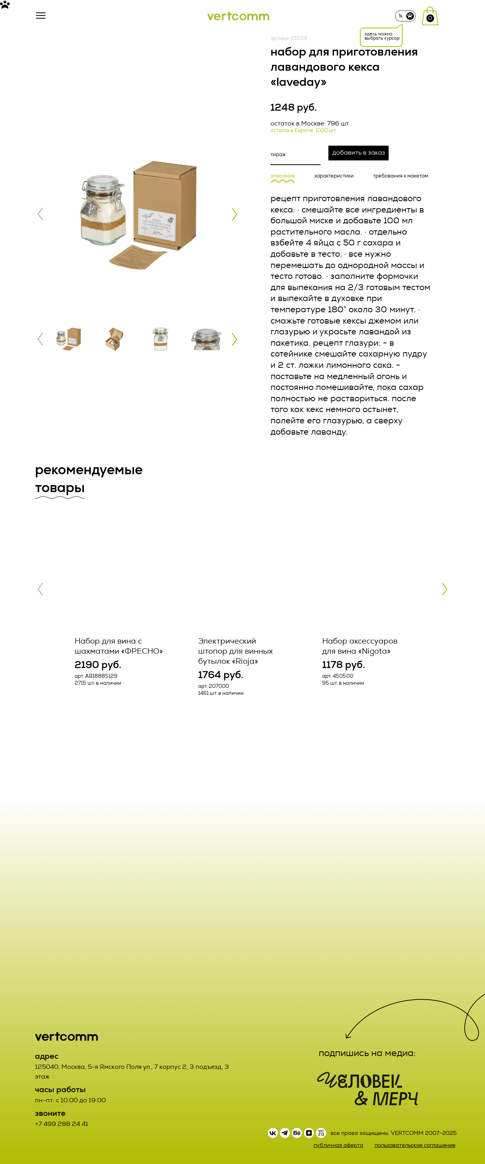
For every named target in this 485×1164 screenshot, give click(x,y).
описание (282, 176)
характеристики (334, 176)
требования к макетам (400, 176)
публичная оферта (338, 1145)
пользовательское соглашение (415, 1145)
